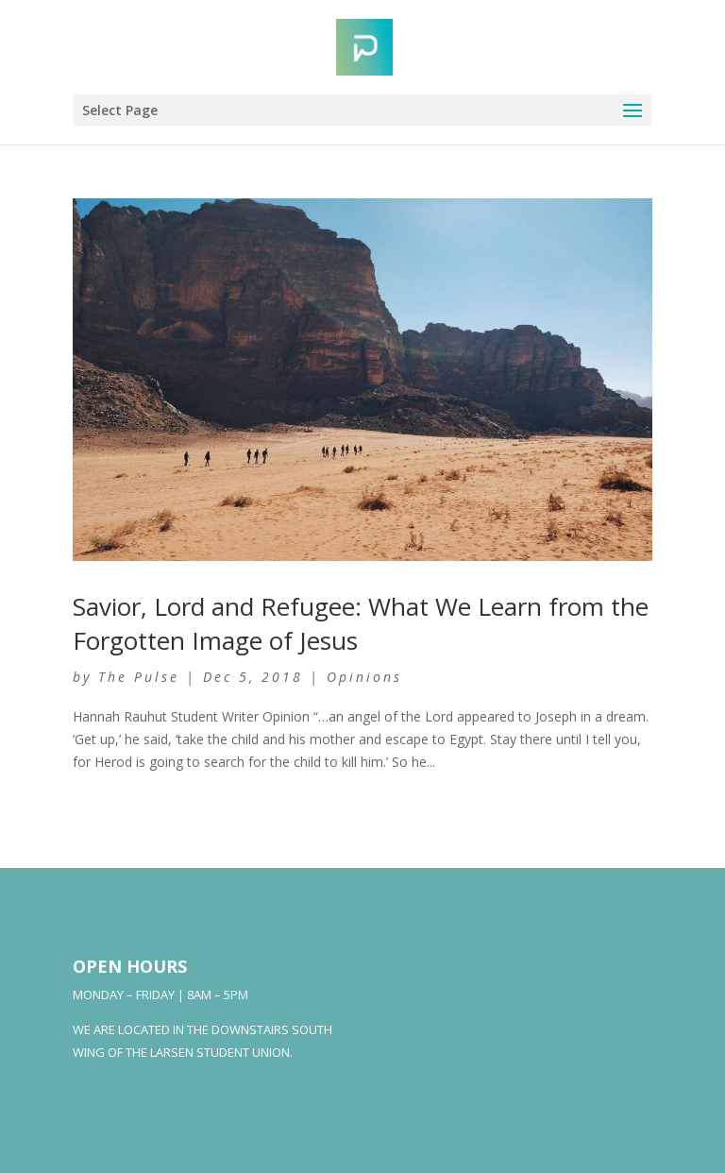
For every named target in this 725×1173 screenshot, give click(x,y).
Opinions (364, 677)
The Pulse (138, 677)
